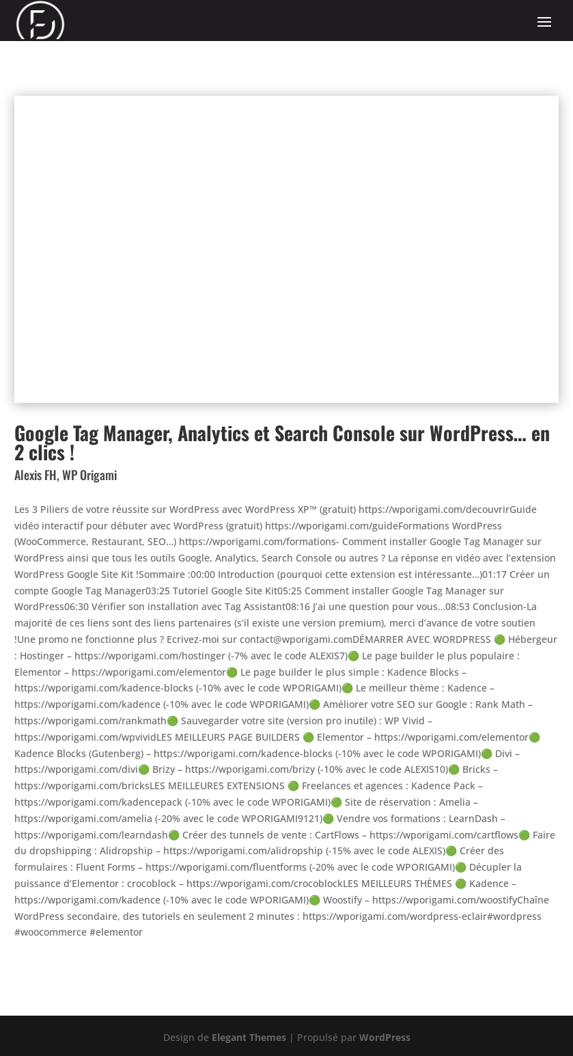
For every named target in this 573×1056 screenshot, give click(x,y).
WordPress (384, 1037)
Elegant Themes (249, 1037)
